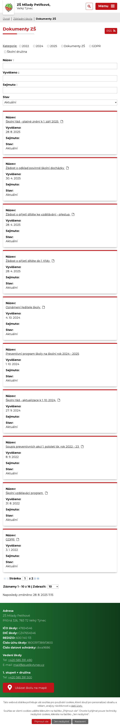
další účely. (77, 705)
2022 (25, 46)
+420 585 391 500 (20, 677)
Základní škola (22, 18)
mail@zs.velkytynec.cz (28, 665)
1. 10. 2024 (12, 364)
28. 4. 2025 (13, 225)
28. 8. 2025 (13, 132)
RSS (110, 31)
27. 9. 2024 (13, 410)
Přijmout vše (41, 721)
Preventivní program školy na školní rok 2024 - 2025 (42, 354)
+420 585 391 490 (20, 660)
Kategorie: (10, 46)
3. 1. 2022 (12, 550)
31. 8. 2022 (13, 503)
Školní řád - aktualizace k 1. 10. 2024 (33, 400)
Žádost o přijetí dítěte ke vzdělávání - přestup (40, 214)
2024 (39, 46)
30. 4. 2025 (13, 178)
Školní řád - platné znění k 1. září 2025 (34, 121)
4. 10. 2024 (13, 317)
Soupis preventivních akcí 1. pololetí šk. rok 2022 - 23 (44, 446)
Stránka (15, 578)
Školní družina (17, 51)
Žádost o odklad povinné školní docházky (37, 168)
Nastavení (80, 721)
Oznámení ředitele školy (25, 307)
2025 (53, 46)
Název (7, 60)
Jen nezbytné (61, 721)
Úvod (6, 18)
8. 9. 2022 (12, 457)
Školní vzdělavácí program (27, 493)
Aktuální (12, 148)
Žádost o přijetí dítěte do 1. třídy (30, 261)
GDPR (96, 46)
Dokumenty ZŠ (74, 46)
